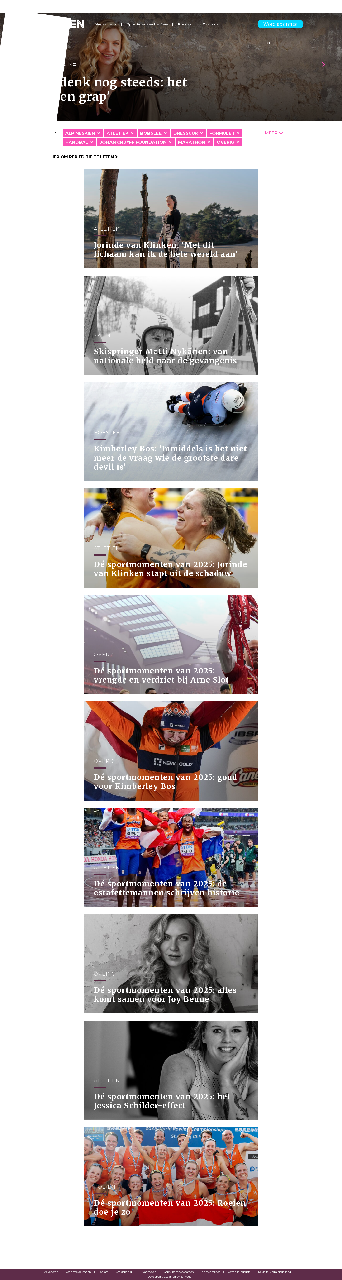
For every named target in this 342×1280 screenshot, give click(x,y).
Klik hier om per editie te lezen (78, 156)
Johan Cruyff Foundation (133, 142)
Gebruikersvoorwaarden (179, 1272)
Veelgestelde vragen (78, 1272)
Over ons (210, 24)
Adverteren (51, 1272)
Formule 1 (221, 133)
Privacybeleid (147, 1272)
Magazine (103, 24)
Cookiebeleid (124, 1272)
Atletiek (117, 133)
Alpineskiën (80, 133)
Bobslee (151, 133)
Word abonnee (280, 24)
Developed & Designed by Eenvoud (169, 1276)
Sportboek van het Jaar (147, 24)
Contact (103, 1272)
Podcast (185, 24)
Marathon (191, 142)
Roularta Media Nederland (274, 1272)
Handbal (76, 142)
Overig (225, 142)
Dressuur (185, 133)
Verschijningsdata (239, 1272)
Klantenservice (210, 1272)
